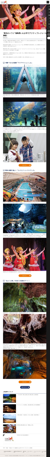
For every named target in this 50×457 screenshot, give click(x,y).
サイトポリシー (30, 452)
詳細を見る (26, 165)
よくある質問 (44, 452)
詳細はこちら (5, 393)
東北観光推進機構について (8, 452)
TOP (4, 447)
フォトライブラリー (37, 452)
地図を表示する (25, 387)
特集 (7, 447)
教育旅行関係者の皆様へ (18, 452)
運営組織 (24, 452)
